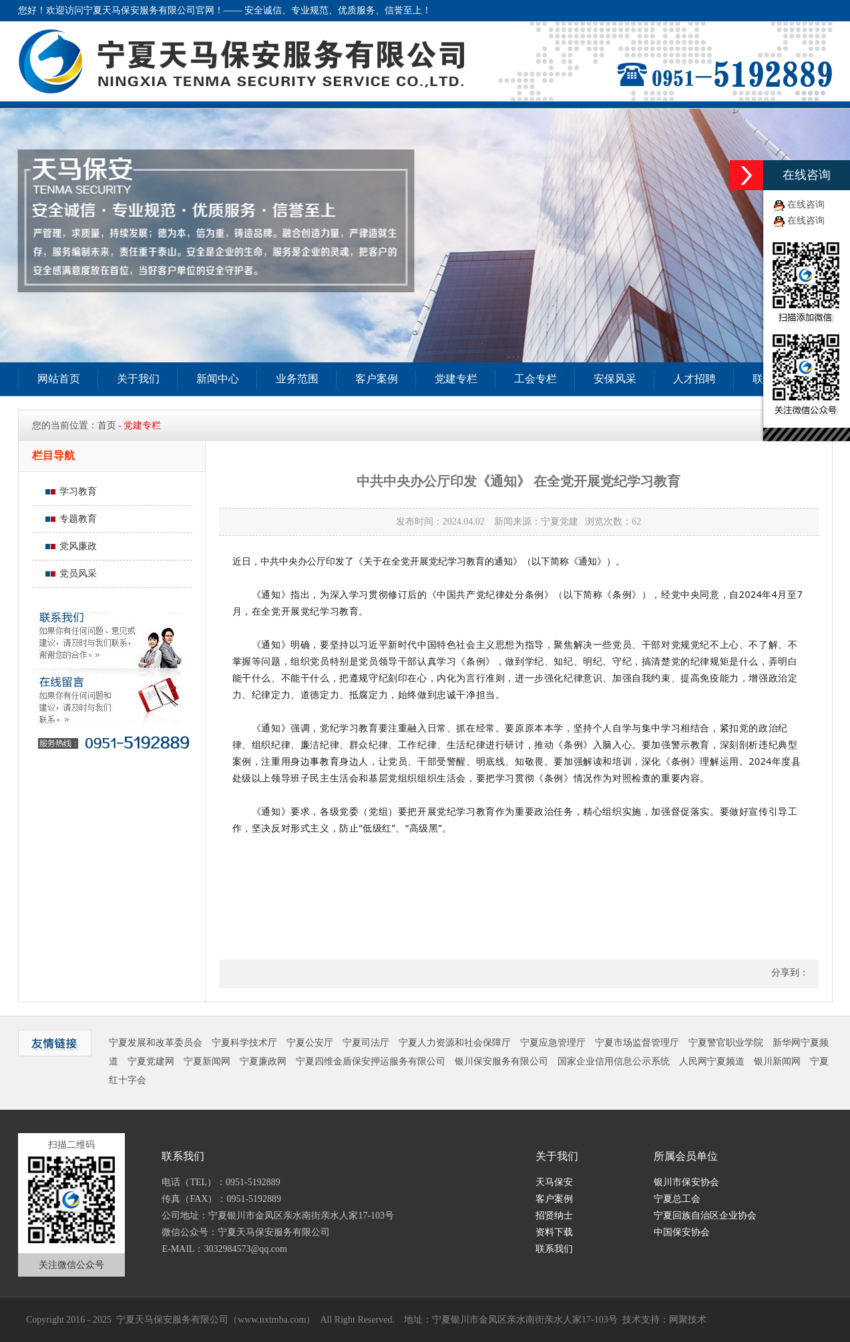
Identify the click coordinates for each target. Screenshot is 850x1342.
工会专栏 (535, 378)
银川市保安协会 (686, 1182)
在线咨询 (806, 205)
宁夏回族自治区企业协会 (705, 1216)
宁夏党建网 (151, 1061)
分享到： (789, 973)
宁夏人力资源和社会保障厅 (455, 1043)
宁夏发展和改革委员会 (155, 1043)
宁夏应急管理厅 (553, 1043)
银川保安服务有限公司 (501, 1061)
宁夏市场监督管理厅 (637, 1043)
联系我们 (554, 1249)
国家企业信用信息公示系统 (614, 1061)
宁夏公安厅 (309, 1043)
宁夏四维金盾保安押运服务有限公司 (370, 1061)
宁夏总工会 (677, 1199)
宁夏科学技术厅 (244, 1043)
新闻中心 (217, 378)
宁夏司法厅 (366, 1043)
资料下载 (554, 1232)
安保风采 (615, 378)
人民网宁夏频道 (712, 1061)
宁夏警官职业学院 (725, 1043)
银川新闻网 (777, 1061)
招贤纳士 (554, 1216)
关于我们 (138, 378)
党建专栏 (456, 378)
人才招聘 (694, 378)
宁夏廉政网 (263, 1061)
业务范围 (297, 378)
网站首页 (58, 378)
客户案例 (376, 378)
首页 (106, 425)
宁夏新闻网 (207, 1061)
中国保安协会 (682, 1232)
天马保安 (554, 1182)
